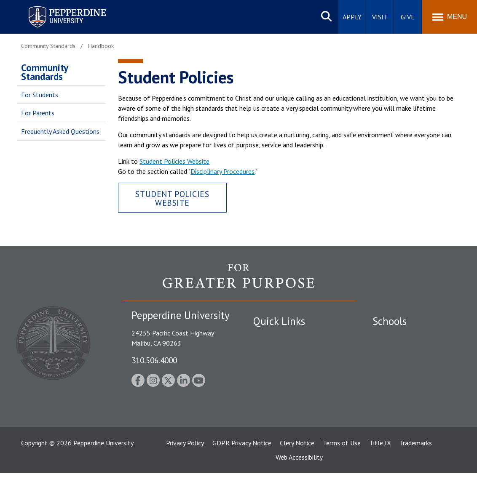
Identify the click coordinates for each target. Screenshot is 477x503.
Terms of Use (342, 473)
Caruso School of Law (403, 352)
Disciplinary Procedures (222, 171)
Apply (352, 17)
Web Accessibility (299, 487)
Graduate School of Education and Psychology (415, 385)
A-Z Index (266, 410)
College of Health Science (409, 419)
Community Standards (44, 72)
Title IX (380, 473)
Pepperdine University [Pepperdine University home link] (57, 8)
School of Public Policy (404, 404)
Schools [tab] (389, 321)
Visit (380, 17)
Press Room (270, 425)
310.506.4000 (154, 360)
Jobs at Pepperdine (279, 381)
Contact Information (282, 395)
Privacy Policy (185, 473)
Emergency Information (286, 366)
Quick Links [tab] (279, 321)
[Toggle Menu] (449, 17)
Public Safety (272, 337)
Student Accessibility (282, 352)
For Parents (37, 113)
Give (408, 17)
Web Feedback (273, 439)
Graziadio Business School (409, 366)
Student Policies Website (174, 161)
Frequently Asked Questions (60, 131)
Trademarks (415, 473)
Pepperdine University (103, 473)
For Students (39, 94)
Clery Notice (297, 473)
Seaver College (393, 337)
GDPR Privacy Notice (241, 473)
